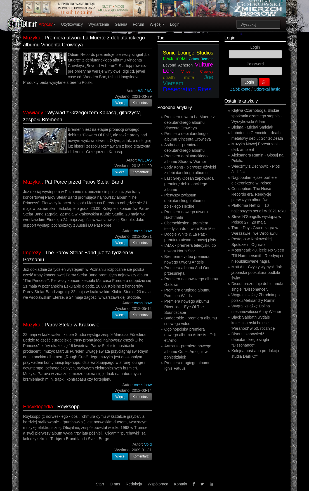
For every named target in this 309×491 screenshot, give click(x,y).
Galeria (121, 24)
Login (175, 24)
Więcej (157, 24)
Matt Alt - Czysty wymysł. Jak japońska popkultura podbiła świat (257, 272)
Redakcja (134, 484)
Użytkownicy (72, 24)
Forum (138, 24)
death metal (179, 77)
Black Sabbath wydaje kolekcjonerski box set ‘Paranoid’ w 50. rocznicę (253, 323)
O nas (115, 484)
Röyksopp (68, 406)
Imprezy (32, 252)
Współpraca (158, 484)
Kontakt (180, 484)
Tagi (161, 37)
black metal (175, 58)
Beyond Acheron (178, 65)
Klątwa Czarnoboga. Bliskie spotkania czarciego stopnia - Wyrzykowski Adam (257, 116)
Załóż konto (240, 89)
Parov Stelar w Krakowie (72, 325)
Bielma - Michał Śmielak (252, 127)
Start (100, 484)
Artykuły (47, 24)
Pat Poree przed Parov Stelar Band (84, 182)
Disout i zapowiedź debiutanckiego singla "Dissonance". (250, 339)
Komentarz (141, 103)
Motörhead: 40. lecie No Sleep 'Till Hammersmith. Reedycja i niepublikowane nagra (258, 256)
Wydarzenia (98, 24)
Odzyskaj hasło (267, 89)
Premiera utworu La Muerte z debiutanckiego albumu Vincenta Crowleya (189, 122)
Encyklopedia (38, 406)
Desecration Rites (187, 89)
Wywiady (33, 112)
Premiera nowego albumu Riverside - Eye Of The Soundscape (186, 307)
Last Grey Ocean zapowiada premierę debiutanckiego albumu (189, 184)
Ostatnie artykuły (241, 101)
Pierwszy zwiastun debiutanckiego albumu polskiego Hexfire (184, 200)
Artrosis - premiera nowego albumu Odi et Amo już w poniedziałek (187, 351)
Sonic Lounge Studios (188, 53)
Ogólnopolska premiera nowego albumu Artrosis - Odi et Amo (190, 335)
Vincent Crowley (197, 71)
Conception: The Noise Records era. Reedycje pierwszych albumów (251, 194)
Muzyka (32, 38)
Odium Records (201, 59)
